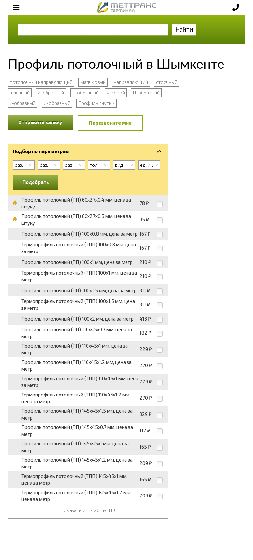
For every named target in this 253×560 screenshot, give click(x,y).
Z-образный (51, 92)
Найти (184, 29)
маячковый (93, 82)
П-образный (146, 92)
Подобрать (35, 182)
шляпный (20, 92)
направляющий (131, 82)
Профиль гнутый (96, 103)
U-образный (57, 103)
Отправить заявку (40, 122)
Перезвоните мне (110, 123)
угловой (116, 92)
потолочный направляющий (41, 82)
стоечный (166, 82)
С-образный (85, 92)
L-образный (22, 103)
